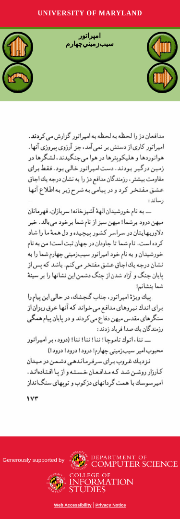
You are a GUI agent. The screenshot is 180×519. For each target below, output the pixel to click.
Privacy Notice (111, 505)
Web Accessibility (73, 505)
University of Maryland (89, 13)
